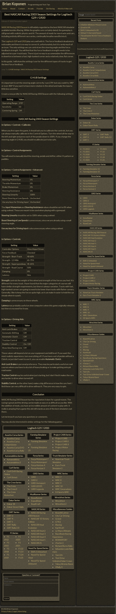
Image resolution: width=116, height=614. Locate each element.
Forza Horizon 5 (38, 468)
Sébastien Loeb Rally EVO (93, 369)
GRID (33, 477)
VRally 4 (58, 567)
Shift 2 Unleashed (39, 552)
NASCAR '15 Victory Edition (94, 235)
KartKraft (59, 528)
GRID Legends (37, 489)
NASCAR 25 (36, 543)
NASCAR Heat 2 (38, 531)
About (12, 8)
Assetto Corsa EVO (15, 447)
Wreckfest (60, 501)
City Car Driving (62, 516)
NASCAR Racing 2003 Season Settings (35, 69)
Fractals (40, 8)
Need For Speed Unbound (93, 266)
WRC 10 (59, 486)
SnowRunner (36, 498)
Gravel (58, 519)
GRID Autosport (38, 483)
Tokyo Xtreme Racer (64, 564)
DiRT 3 (10, 516)
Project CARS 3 (62, 444)
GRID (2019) (36, 486)
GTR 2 (58, 522)
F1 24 (20, 555)
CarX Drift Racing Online (92, 96)
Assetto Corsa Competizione (94, 70)
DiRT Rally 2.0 (13, 528)
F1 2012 (86, 149)
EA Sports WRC (62, 492)
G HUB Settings (14, 69)
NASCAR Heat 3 (38, 534)
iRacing (58, 525)
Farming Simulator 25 (91, 172)
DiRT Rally (11, 525)
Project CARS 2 (62, 441)
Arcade (31, 8)
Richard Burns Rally (63, 546)
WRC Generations (63, 489)
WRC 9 (58, 483)
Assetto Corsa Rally (15, 451)
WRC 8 (58, 480)
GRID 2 (34, 480)
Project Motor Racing (91, 283)
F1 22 (20, 548)
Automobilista (13, 459)
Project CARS (61, 438)
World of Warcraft (65, 8)
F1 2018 (86, 154)
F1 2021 (103, 149)
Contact (21, 8)
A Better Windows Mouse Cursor (93, 25)
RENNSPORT (61, 540)
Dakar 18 (11, 504)
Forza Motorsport (39, 462)
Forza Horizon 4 (38, 465)
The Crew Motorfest (91, 113)
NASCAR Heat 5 (38, 540)
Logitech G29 (11, 41)
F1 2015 (86, 152)
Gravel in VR (85, 27)
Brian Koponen (14, 4)
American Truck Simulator (93, 292)
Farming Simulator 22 (91, 169)
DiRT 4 (10, 519)
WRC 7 (58, 477)
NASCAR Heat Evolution (92, 238)
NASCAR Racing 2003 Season (14, 27)
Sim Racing (50, 8)
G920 (23, 41)
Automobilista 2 (14, 462)
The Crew (11, 486)
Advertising (22, 611)
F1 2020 (86, 160)
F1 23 (20, 551)
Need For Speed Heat (91, 263)
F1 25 (20, 558)
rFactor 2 (59, 543)
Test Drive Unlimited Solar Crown (96, 374)
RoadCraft (35, 504)
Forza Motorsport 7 (39, 459)
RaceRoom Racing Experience (94, 358)
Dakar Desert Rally (15, 507)
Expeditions (36, 501)
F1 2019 (86, 157)
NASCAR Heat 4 (38, 537)
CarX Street (12, 477)
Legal (15, 611)
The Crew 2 (12, 489)
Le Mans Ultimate (63, 531)
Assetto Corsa (13, 438)
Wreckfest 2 (60, 504)
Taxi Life (59, 555)
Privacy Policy (6, 611)
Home (4, 8)
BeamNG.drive (62, 513)
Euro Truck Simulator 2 (92, 295)
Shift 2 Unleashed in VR (89, 30)
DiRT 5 (10, 522)
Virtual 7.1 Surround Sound (90, 33)
